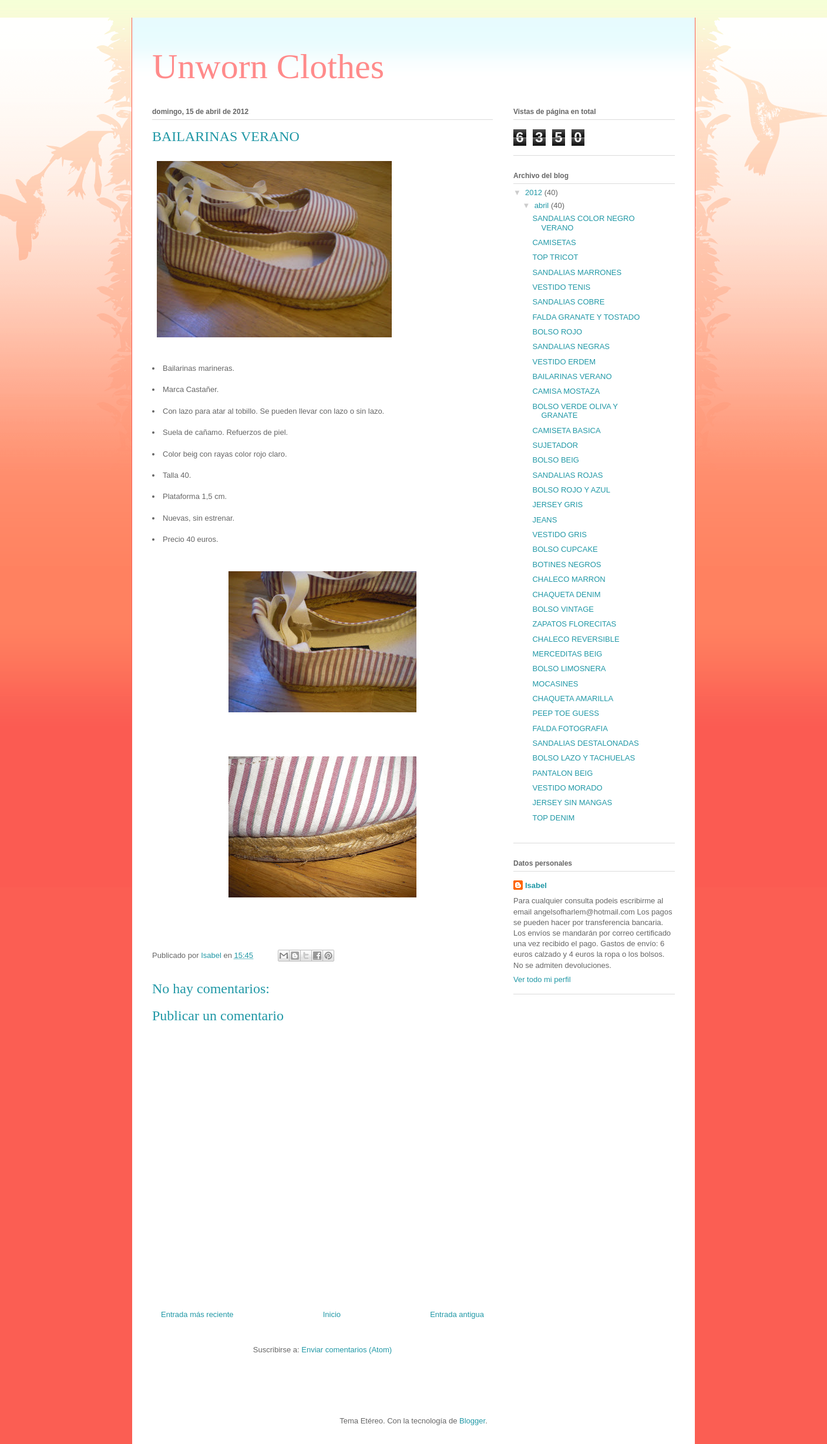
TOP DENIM (553, 817)
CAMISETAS (554, 242)
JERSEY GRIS (557, 504)
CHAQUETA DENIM (566, 594)
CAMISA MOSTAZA (566, 391)
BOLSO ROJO (557, 331)
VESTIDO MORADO (567, 787)
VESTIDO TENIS (561, 287)
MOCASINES (555, 683)
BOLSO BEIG (555, 459)
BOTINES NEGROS (566, 564)
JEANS (544, 519)
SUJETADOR (555, 445)
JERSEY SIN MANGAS (572, 802)
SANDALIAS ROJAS (567, 475)
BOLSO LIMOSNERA (569, 668)
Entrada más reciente (197, 1314)
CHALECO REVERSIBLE (575, 639)
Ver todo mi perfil (542, 979)
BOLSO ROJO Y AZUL (571, 489)
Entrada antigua (457, 1314)
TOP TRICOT (555, 257)
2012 (534, 192)
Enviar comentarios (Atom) (346, 1349)
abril (542, 205)
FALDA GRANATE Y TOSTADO (586, 317)
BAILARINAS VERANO (571, 376)
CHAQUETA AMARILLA (572, 698)
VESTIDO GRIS (559, 534)
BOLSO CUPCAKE (564, 549)
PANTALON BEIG (562, 773)
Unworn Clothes (268, 66)
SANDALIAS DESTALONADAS (585, 743)
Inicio (332, 1314)
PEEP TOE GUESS (565, 713)
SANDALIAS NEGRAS (571, 346)
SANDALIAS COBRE (568, 301)
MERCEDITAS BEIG (567, 653)
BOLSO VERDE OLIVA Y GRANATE (574, 411)
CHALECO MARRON (568, 579)
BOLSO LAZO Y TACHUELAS (583, 757)
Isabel (536, 885)
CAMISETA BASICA (566, 430)
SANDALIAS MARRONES (576, 272)
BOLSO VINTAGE (563, 609)
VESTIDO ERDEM (564, 361)
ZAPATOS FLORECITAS (574, 623)
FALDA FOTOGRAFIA (569, 728)
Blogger (472, 1420)
